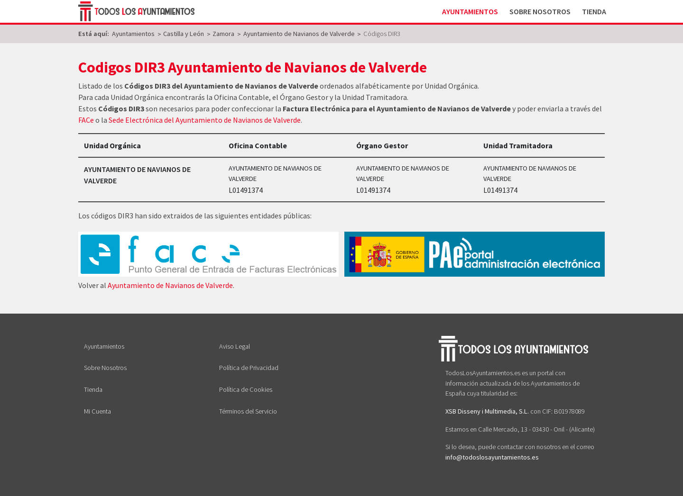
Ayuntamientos (470, 11)
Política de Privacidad (248, 367)
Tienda (594, 11)
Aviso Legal (234, 346)
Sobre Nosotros (540, 11)
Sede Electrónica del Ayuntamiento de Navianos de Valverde (205, 120)
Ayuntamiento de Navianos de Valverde (170, 285)
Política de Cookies (245, 389)
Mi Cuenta (97, 411)
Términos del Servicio (248, 411)
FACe (86, 120)
